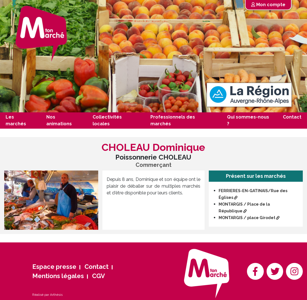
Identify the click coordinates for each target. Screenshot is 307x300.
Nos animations (59, 120)
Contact (292, 117)
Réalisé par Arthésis (47, 295)
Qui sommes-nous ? (248, 120)
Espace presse (54, 266)
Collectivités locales (107, 120)
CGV (98, 275)
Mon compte (268, 4)
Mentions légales (58, 275)
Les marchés (16, 120)
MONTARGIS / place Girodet (249, 217)
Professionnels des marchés (172, 120)
